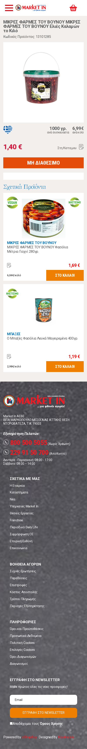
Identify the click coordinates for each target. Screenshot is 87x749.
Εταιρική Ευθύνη (21, 541)
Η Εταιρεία (17, 486)
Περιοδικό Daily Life (24, 527)
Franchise (16, 520)
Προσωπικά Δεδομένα (25, 636)
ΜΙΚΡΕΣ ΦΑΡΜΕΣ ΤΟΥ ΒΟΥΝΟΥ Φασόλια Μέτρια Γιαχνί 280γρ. (37, 249)
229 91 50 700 (26, 452)
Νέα (12, 499)
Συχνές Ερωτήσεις (23, 571)
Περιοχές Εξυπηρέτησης (27, 606)
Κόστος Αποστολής (24, 592)
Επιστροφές (18, 585)
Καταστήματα (19, 492)
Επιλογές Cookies (22, 650)
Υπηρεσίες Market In (24, 506)
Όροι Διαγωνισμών (23, 657)
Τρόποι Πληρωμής (23, 599)
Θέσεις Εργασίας (21, 513)
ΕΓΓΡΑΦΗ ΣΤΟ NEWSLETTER (44, 713)
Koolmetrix (66, 737)
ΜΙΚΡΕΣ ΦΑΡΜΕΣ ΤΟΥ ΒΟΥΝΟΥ (31, 243)
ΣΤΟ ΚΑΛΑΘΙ (65, 275)
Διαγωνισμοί (18, 664)
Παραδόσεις (18, 578)
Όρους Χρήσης (51, 724)
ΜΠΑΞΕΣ (13, 334)
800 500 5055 (25, 442)
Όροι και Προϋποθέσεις (26, 629)
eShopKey (29, 737)
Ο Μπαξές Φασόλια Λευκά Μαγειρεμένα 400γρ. (42, 338)
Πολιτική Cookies (22, 643)
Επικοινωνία (18, 548)
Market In (30, 8)
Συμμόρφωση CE (21, 534)
